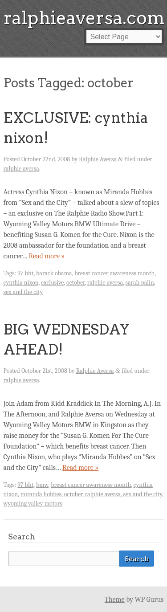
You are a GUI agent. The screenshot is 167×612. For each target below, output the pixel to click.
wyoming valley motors (33, 503)
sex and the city (23, 292)
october (75, 282)
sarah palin (140, 282)
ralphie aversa (21, 168)
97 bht (25, 273)
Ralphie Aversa (98, 159)
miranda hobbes (41, 494)
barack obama (54, 273)
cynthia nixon (21, 282)
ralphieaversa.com (84, 18)
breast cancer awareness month (114, 273)
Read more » (47, 256)
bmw (42, 485)
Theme (115, 600)
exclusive (52, 282)
